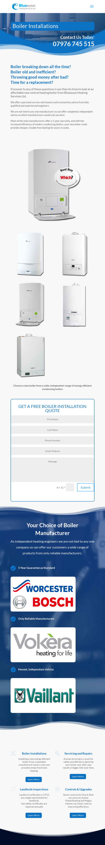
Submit (86, 487)
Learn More (33, 779)
